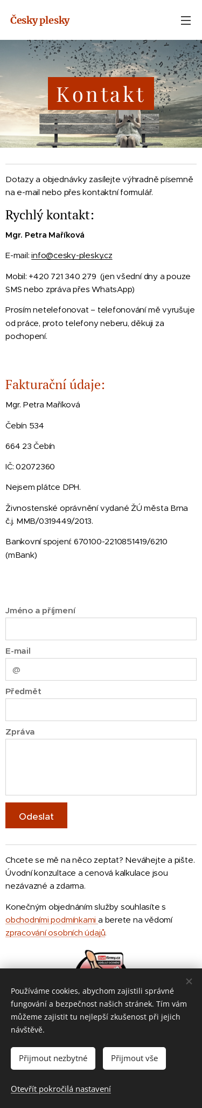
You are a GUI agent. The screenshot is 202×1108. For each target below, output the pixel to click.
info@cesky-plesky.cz (71, 255)
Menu (186, 20)
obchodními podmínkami (51, 920)
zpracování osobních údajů (55, 932)
